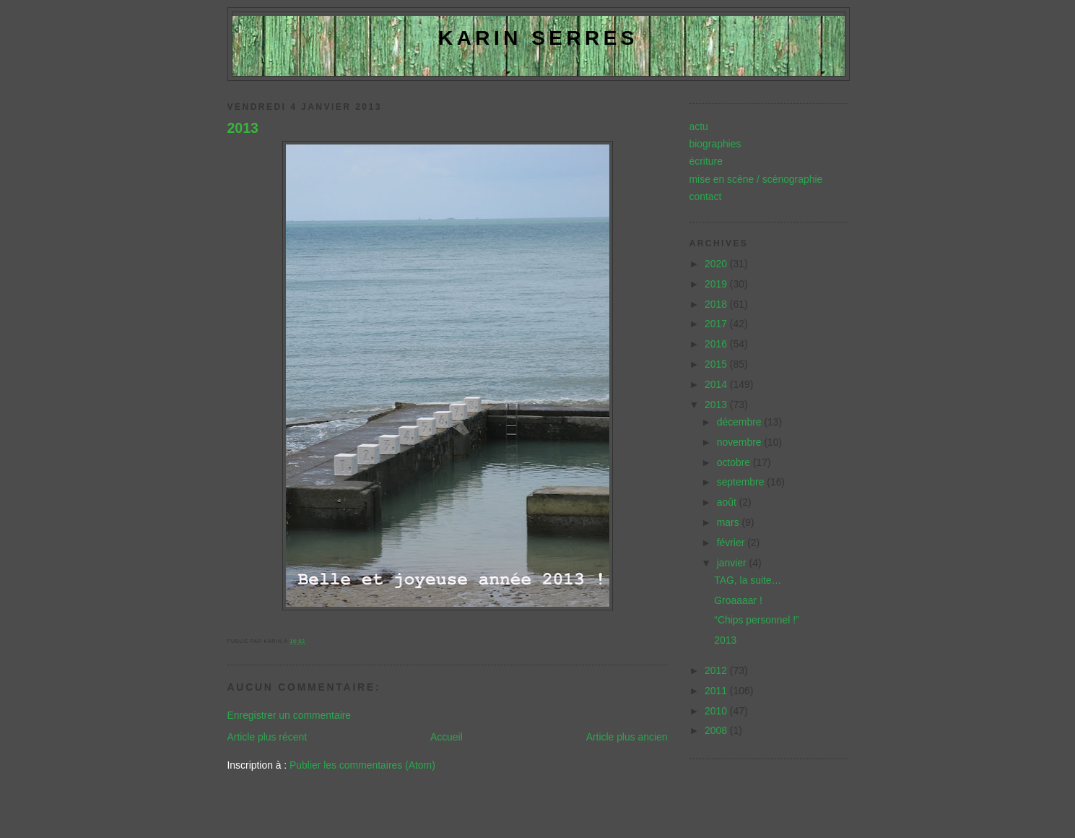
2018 (717, 304)
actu (698, 126)
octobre (735, 462)
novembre (741, 442)
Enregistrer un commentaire (289, 715)
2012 (717, 670)
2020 (717, 263)
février (732, 542)
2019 (717, 284)
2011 (717, 690)
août (728, 502)
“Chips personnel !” (756, 620)
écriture (706, 161)
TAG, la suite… (747, 580)
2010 (717, 711)
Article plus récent (267, 737)
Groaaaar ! (738, 600)
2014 (717, 384)
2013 (242, 128)
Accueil (446, 737)
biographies (715, 144)
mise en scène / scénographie (756, 179)
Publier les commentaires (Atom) (362, 765)
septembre (742, 482)
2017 (717, 323)
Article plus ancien (627, 737)
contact (705, 196)
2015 (717, 364)
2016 (717, 344)
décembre (741, 422)
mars (729, 522)
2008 (717, 730)
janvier (733, 563)
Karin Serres (538, 38)
